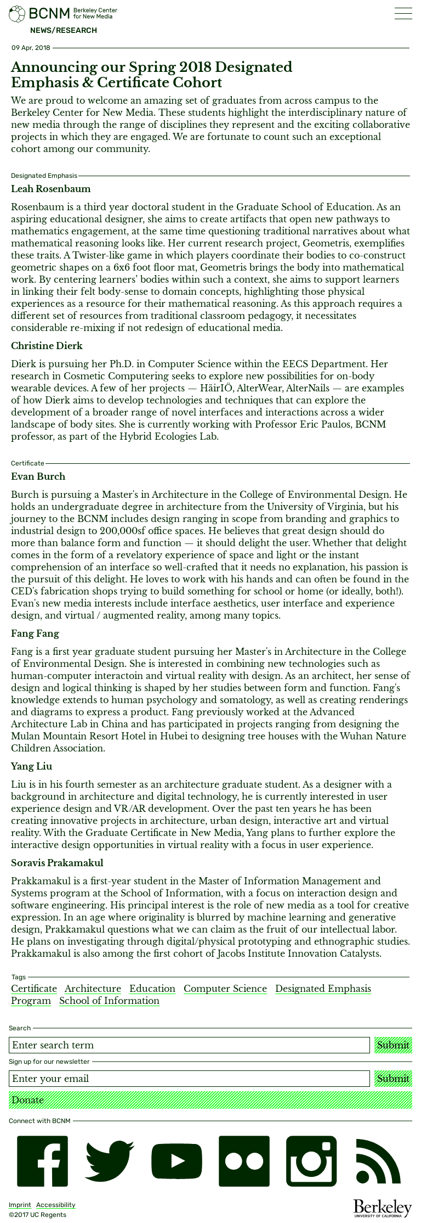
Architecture (93, 988)
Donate (28, 1100)
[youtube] (176, 1161)
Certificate (34, 988)
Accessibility (56, 1205)
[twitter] (110, 1161)
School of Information (109, 1000)
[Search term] (189, 1045)
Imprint (20, 1205)
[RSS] (378, 1161)
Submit (393, 1045)
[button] (403, 13)
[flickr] (244, 1161)
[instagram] (311, 1161)
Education (152, 988)
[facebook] (42, 1161)
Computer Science (225, 988)
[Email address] (189, 1078)
